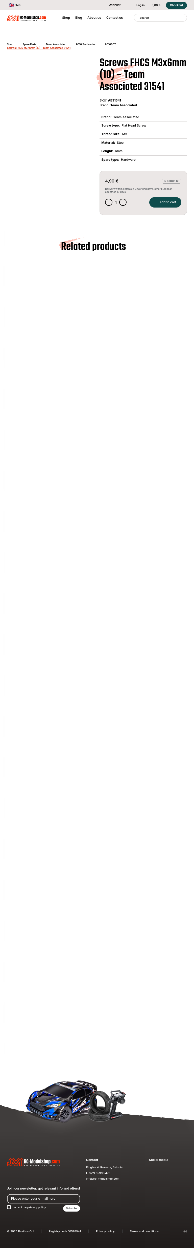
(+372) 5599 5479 (98, 1172)
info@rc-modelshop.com (102, 1178)
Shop (66, 17)
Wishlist (111, 5)
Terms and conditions (144, 1231)
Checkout (176, 5)
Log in (137, 5)
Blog (78, 17)
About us (94, 17)
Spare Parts (29, 44)
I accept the (30, 1207)
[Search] (136, 17)
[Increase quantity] (124, 203)
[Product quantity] (116, 202)
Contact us (114, 17)
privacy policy (39, 1207)
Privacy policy (105, 1231)
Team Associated (56, 44)
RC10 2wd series (85, 44)
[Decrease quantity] (109, 203)
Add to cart (164, 202)
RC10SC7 (110, 44)
